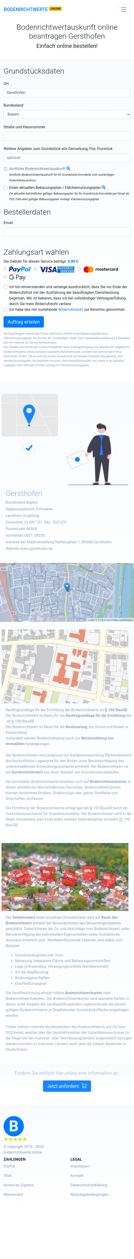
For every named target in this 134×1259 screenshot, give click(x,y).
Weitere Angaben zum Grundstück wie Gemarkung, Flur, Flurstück (58, 148)
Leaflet (92, 620)
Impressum (80, 1166)
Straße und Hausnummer (25, 127)
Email (8, 222)
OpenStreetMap (109, 620)
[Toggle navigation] (123, 9)
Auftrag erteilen (24, 322)
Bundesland (13, 105)
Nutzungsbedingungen (89, 1194)
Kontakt (77, 1175)
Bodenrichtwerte (26, 9)
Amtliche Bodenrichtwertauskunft (37, 168)
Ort (6, 83)
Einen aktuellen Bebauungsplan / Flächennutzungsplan (55, 187)
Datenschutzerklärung (89, 1185)
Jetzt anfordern (67, 1104)
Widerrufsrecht (70, 309)
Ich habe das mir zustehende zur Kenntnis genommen (67, 309)
